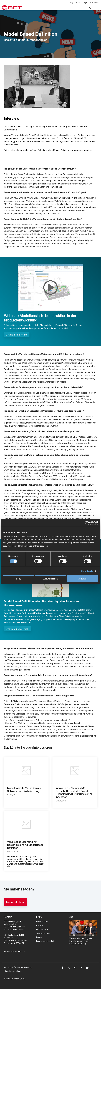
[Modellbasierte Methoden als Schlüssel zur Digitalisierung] (26, 770)
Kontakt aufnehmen (15, 902)
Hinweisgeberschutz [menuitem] (12, 971)
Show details (87, 571)
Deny (18, 579)
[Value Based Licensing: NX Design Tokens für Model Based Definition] (26, 824)
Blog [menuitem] (71, 2)
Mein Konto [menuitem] (94, 2)
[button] (97, 7)
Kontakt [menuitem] (39, 937)
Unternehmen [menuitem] (42, 921)
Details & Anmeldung (16, 334)
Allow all (83, 579)
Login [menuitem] (85, 2)
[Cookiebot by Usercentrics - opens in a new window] (86, 523)
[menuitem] (24, 967)
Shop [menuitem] (78, 2)
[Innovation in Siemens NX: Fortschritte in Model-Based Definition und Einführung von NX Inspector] (74, 770)
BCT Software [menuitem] (42, 929)
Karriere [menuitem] (39, 925)
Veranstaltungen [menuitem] (43, 933)
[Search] (90, 8)
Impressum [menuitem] (8, 967)
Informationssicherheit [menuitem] (45, 941)
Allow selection (50, 579)
